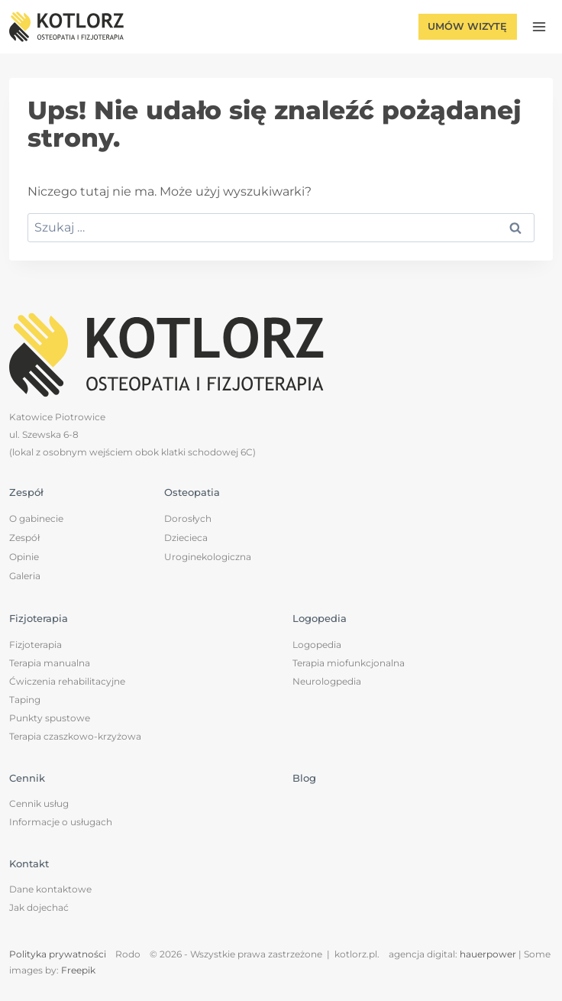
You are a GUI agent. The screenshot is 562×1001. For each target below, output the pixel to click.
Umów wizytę (467, 26)
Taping (24, 699)
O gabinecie (36, 518)
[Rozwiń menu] (539, 26)
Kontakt (29, 863)
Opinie (24, 556)
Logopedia (319, 618)
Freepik (78, 970)
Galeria (24, 575)
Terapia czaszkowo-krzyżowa (75, 736)
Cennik (27, 778)
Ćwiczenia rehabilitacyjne (67, 681)
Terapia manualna (49, 663)
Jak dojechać (39, 907)
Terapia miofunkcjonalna (348, 663)
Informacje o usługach (60, 822)
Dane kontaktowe (50, 889)
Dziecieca (186, 537)
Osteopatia (192, 492)
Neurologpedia (326, 681)
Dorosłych (188, 518)
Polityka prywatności (57, 954)
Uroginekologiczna (207, 556)
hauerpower (488, 954)
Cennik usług (39, 803)
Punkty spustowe (49, 718)
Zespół (26, 492)
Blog (304, 778)
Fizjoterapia (38, 618)
